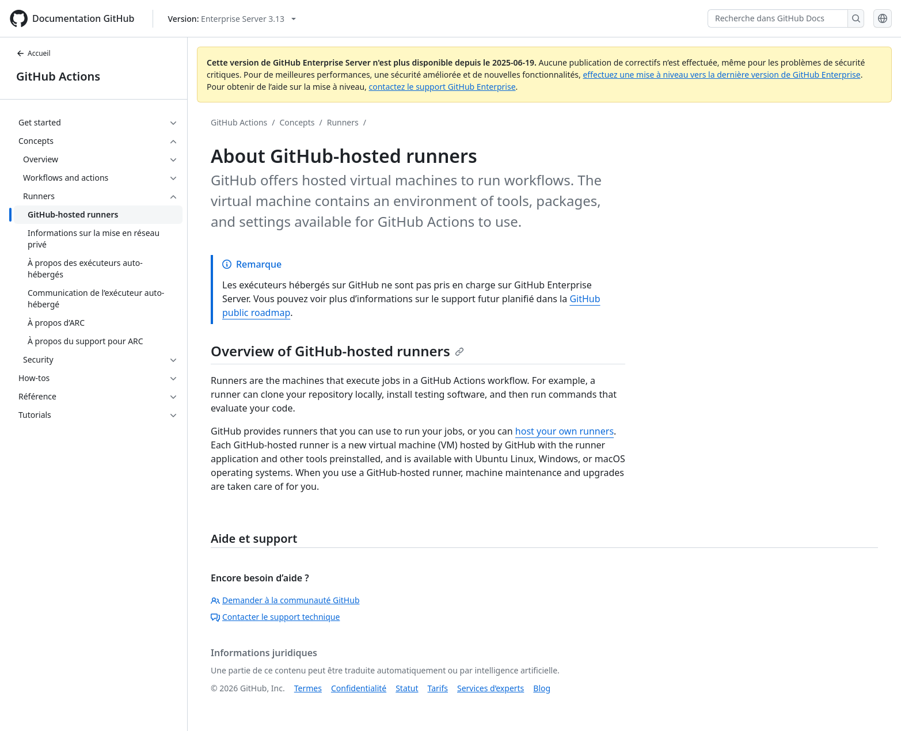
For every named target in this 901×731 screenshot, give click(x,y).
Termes (308, 688)
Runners (343, 122)
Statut (407, 688)
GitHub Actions (58, 76)
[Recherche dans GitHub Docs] (777, 18)
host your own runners (564, 431)
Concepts (297, 122)
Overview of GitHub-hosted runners (337, 350)
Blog (541, 688)
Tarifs (438, 688)
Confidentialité (358, 688)
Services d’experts (490, 688)
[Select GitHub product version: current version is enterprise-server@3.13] (231, 19)
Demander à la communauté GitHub (285, 600)
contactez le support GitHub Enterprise (441, 86)
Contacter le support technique (275, 616)
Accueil (33, 53)
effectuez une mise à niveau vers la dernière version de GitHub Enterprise (721, 74)
